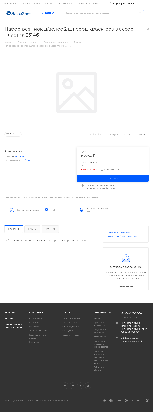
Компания (36, 312)
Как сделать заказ (71, 322)
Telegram (73, 385)
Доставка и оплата (71, 318)
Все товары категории (119, 232)
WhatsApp (88, 385)
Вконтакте (65, 385)
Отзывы (32, 229)
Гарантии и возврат (71, 335)
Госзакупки (67, 331)
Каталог (9, 312)
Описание (13, 229)
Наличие (50, 229)
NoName (144, 134)
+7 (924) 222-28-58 (123, 3)
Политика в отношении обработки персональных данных (101, 357)
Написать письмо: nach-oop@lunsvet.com (134, 330)
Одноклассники (80, 385)
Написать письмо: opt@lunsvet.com (130, 324)
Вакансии (34, 326)
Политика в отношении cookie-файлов (101, 344)
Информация (102, 312)
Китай (28, 160)
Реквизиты (34, 342)
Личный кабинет (37, 331)
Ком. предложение (71, 326)
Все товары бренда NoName (122, 236)
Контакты (34, 322)
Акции (8, 318)
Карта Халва (100, 336)
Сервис (66, 312)
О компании (35, 318)
